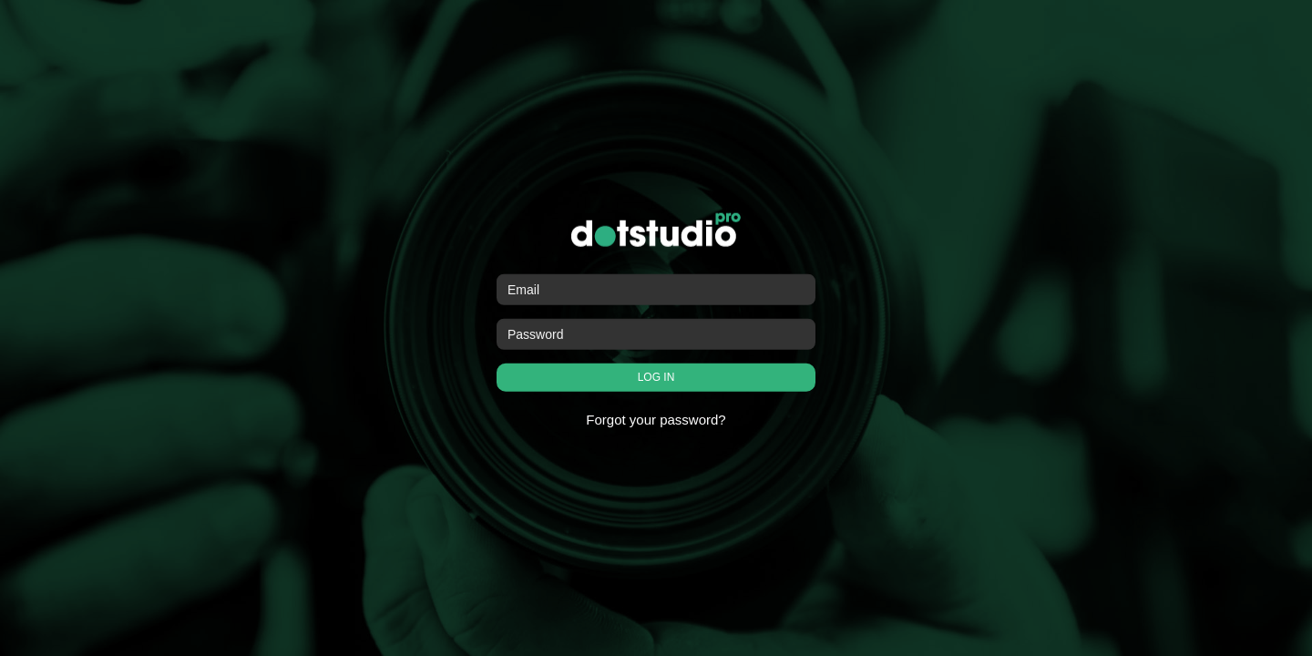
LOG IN (656, 377)
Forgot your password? (655, 419)
